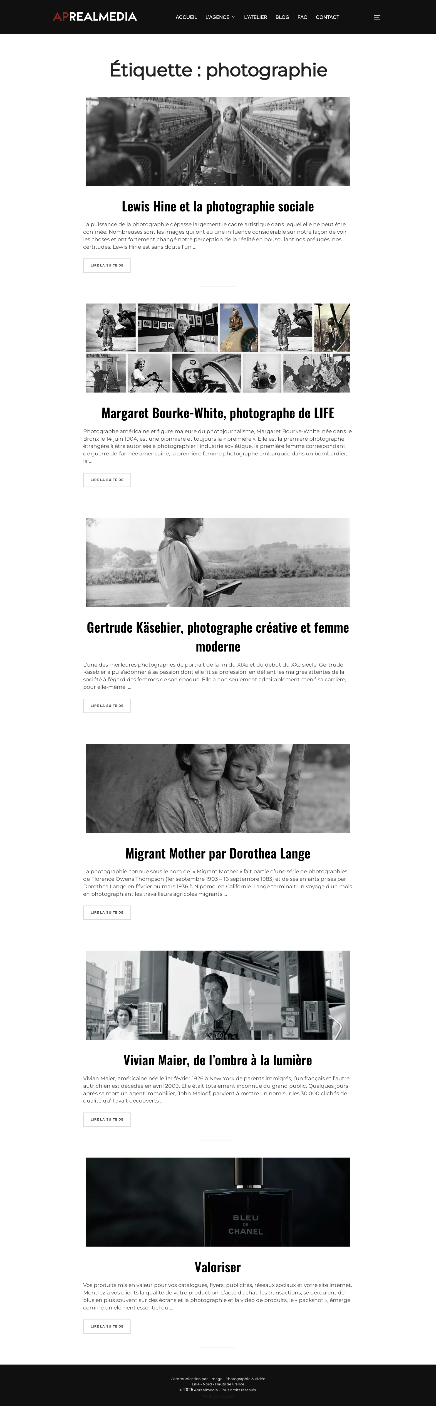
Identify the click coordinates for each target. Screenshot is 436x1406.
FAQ (303, 17)
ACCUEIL (186, 17)
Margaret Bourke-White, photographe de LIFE (217, 420)
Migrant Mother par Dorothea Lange (218, 852)
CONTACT (327, 17)
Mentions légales (218, 1389)
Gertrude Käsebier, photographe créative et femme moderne (218, 640)
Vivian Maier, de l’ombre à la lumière (218, 1056)
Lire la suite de (111, 272)
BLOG (282, 17)
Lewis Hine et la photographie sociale (218, 216)
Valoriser (218, 1260)
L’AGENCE (220, 17)
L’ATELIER (255, 17)
